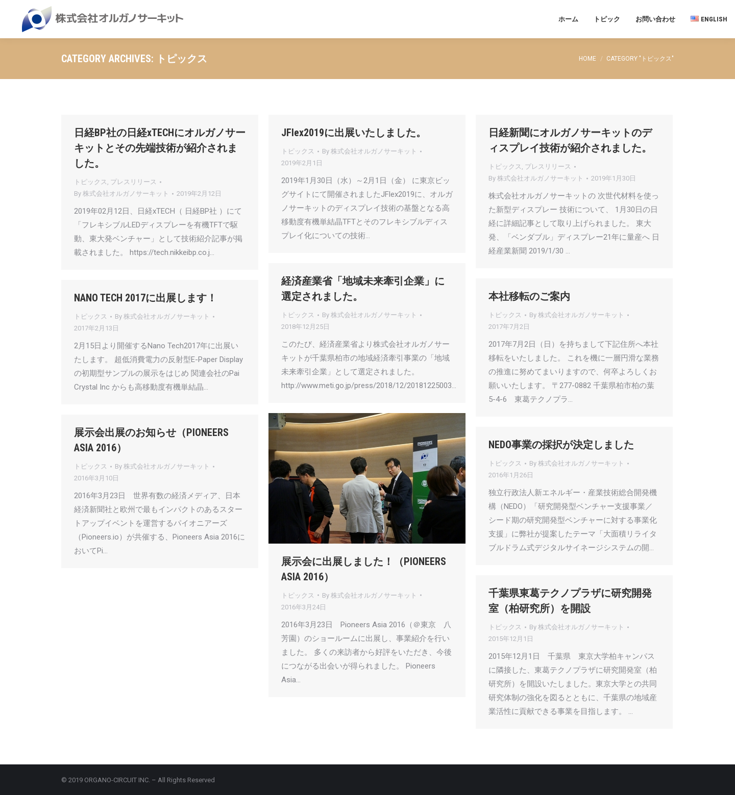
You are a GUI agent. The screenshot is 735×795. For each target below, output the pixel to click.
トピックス (90, 182)
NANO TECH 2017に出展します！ (145, 298)
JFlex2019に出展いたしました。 (353, 132)
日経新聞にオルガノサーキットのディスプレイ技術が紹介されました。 (570, 140)
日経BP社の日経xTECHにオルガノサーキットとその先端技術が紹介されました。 (160, 147)
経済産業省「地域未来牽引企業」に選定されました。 (363, 288)
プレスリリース (133, 182)
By (121, 193)
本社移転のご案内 (529, 296)
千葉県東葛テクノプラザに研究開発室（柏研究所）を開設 (570, 600)
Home (587, 58)
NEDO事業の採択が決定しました (561, 445)
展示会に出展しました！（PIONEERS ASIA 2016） (363, 569)
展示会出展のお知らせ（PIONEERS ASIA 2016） (151, 440)
